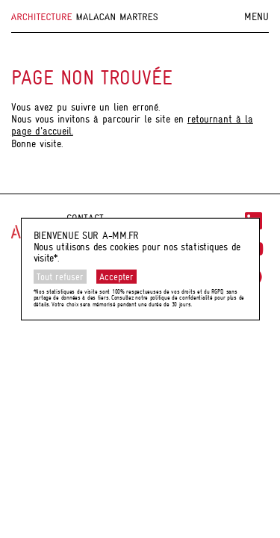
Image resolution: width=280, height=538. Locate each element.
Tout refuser (60, 276)
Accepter (116, 276)
